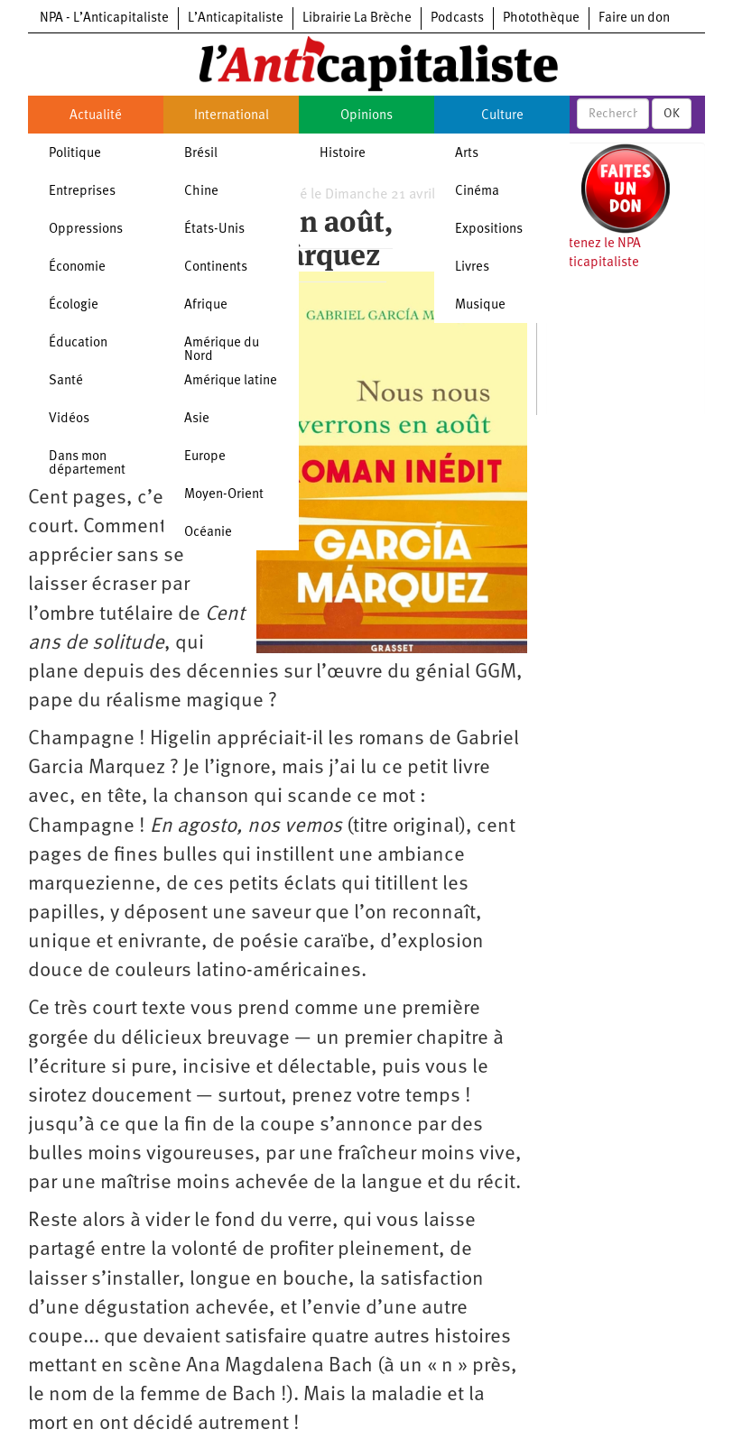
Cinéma (477, 191)
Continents (215, 267)
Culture (502, 116)
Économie (77, 267)
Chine (201, 191)
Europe (205, 457)
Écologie (73, 305)
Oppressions (86, 229)
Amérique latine (230, 381)
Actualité (96, 116)
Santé (66, 381)
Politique (75, 154)
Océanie (208, 533)
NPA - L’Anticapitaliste (104, 18)
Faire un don (634, 18)
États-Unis (214, 229)
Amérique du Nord (221, 350)
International (231, 116)
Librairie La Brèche (357, 18)
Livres (472, 267)
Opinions (366, 116)
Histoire (343, 154)
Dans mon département (87, 463)
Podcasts (457, 18)
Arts (466, 154)
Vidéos (69, 419)
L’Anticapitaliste (235, 18)
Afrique (205, 305)
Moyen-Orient (224, 495)
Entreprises (82, 191)
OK (671, 113)
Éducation (78, 343)
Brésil (201, 154)
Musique (480, 305)
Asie (196, 419)
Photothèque (541, 18)
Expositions (489, 229)
